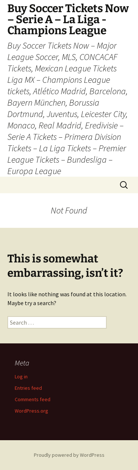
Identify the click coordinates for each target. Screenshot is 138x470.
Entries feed (28, 388)
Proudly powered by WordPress (69, 455)
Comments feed (32, 399)
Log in (21, 376)
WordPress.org (31, 410)
